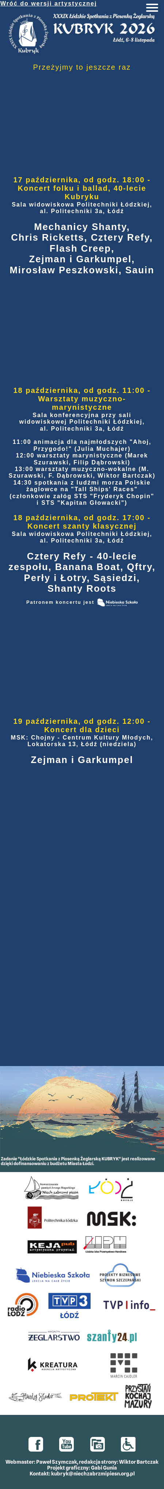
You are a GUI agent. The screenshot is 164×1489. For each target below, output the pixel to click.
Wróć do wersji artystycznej (48, 3)
